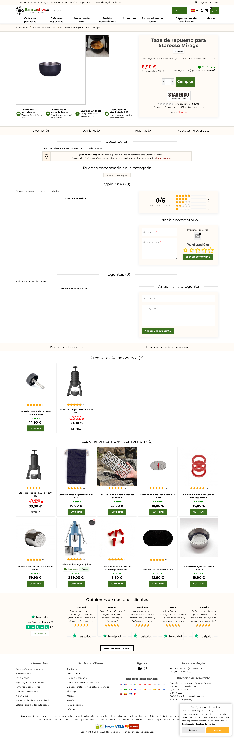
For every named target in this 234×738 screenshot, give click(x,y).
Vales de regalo (103, 2)
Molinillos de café (82, 20)
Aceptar (218, 730)
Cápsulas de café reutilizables (186, 20)
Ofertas (117, 2)
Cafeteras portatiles (30, 20)
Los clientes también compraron (168, 347)
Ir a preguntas (163, 158)
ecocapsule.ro (78, 716)
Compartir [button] (178, 51)
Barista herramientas (107, 20)
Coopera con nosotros (27, 691)
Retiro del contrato (77, 678)
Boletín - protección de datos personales (88, 687)
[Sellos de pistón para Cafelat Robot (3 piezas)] (198, 466)
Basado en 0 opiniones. (165, 107)
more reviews (40, 633)
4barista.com (125, 716)
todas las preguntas (74, 288)
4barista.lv (152, 719)
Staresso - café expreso (44, 27)
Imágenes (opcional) (197, 230)
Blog (64, 2)
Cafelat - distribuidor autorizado (32, 704)
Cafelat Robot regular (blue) (76, 564)
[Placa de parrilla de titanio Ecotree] (117, 466)
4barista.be (88, 719)
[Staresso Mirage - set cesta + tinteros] (198, 537)
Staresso (182, 112)
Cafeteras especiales (56, 20)
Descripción (41, 130)
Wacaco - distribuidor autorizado (33, 700)
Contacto (55, 2)
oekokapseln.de (108, 716)
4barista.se (114, 719)
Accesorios (129, 18)
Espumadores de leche (152, 20)
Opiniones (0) (92, 130)
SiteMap (71, 691)
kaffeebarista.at (171, 716)
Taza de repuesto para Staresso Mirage (80, 27)
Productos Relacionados (193, 130)
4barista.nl (75, 719)
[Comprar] (35, 428)
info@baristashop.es (206, 2)
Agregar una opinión (117, 648)
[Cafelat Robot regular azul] (76, 537)
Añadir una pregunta (158, 331)
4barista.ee (177, 719)
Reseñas (73, 2)
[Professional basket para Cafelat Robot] (35, 537)
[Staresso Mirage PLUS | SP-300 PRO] (76, 382)
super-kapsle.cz (44, 716)
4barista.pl (92, 716)
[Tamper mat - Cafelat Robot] (157, 537)
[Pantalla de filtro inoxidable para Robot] (157, 466)
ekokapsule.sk (27, 716)
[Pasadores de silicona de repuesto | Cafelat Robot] (117, 537)
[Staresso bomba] (35, 382)
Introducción (22, 27)
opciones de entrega (201, 70)
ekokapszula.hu (62, 716)
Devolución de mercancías (29, 669)
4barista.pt (127, 719)
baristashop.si (61, 719)
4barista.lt (165, 719)
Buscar (179, 10)
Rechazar (193, 730)
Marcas (211, 18)
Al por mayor (86, 2)
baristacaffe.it (45, 719)
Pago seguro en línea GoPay (30, 682)
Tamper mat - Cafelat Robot (158, 569)
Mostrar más (208, 58)
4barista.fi (140, 719)
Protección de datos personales (83, 682)
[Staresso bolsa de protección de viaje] (76, 466)
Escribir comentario (192, 107)
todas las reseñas (74, 198)
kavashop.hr (139, 716)
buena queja (73, 673)
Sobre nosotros (24, 2)
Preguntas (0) (142, 130)
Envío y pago (41, 2)
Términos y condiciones (28, 687)
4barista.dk (101, 719)
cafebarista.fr (154, 716)
